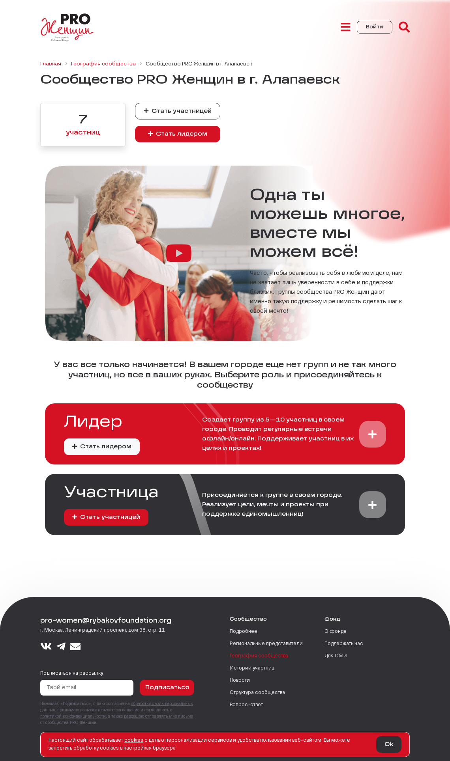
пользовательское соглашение (109, 710)
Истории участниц (252, 668)
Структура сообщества (257, 692)
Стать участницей (178, 111)
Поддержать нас (343, 644)
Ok (388, 744)
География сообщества (259, 656)
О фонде (335, 631)
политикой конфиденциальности (73, 716)
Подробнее (243, 631)
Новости (240, 680)
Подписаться (167, 687)
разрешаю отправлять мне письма (158, 716)
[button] (372, 434)
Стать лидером (177, 134)
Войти (374, 27)
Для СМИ (335, 656)
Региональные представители (266, 644)
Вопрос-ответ (246, 705)
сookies (133, 740)
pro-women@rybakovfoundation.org (105, 621)
